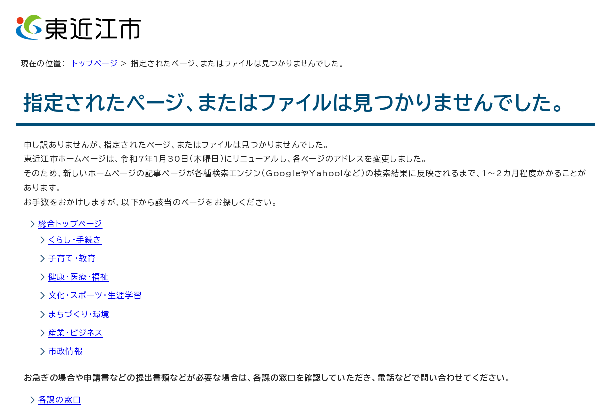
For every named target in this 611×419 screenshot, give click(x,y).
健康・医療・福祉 (78, 277)
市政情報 (65, 351)
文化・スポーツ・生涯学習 (95, 295)
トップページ (95, 63)
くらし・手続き (75, 240)
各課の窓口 (59, 400)
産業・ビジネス (75, 333)
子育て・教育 (72, 258)
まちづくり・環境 (79, 314)
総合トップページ (70, 224)
